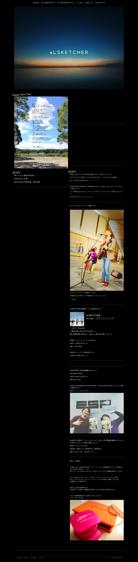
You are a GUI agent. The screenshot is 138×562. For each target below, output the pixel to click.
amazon (41, 558)
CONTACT (100, 2)
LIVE (80, 2)
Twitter (74, 299)
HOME (36, 2)
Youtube (19, 558)
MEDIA (89, 2)
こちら (86, 355)
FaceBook (33, 558)
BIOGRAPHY (48, 2)
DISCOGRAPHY (65, 2)
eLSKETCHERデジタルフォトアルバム (82, 196)
